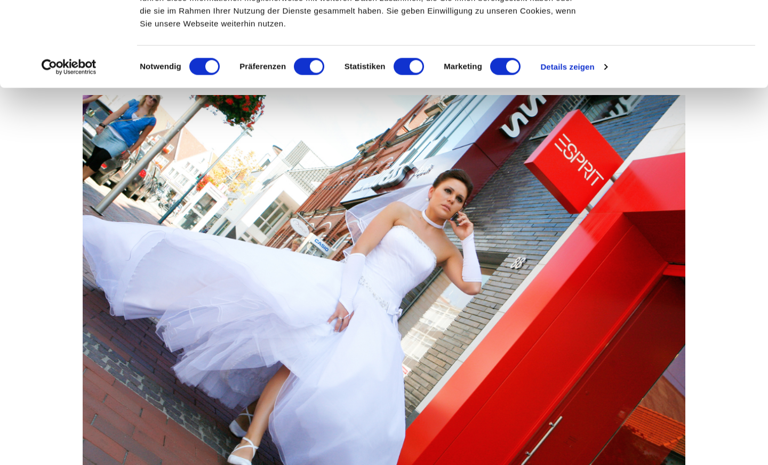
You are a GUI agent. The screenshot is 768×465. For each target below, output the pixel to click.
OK (679, 28)
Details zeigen (567, 146)
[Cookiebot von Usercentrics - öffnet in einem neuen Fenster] (69, 146)
